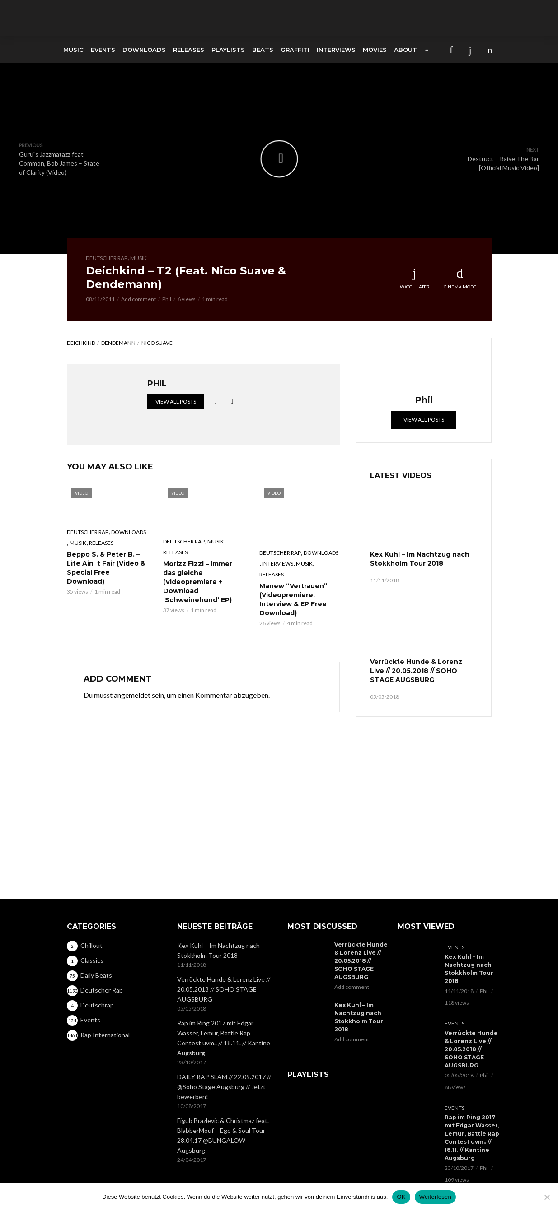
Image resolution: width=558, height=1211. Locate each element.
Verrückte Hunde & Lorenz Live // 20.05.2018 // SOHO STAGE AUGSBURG (416, 671)
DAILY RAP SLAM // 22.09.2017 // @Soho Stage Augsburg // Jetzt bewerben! (224, 1049)
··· (426, 49)
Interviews (336, 49)
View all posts (175, 401)
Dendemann (118, 342)
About (405, 49)
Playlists (228, 49)
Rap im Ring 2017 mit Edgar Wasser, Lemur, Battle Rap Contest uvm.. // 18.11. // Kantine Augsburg (223, 1001)
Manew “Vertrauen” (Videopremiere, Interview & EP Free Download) (293, 599)
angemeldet (132, 695)
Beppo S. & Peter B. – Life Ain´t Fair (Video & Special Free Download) (106, 567)
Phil (166, 299)
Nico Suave (157, 342)
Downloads (144, 49)
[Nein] (546, 1197)
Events (103, 49)
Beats (262, 49)
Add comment (138, 299)
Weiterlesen (435, 1196)
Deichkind (81, 342)
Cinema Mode (460, 277)
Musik (138, 258)
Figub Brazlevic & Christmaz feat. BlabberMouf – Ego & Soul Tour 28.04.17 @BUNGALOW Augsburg (223, 1098)
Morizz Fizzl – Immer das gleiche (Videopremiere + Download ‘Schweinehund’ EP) (197, 582)
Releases (188, 49)
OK (401, 1196)
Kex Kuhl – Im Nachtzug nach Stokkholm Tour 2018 (419, 558)
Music (73, 49)
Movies (375, 49)
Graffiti (295, 49)
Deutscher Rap (106, 258)
